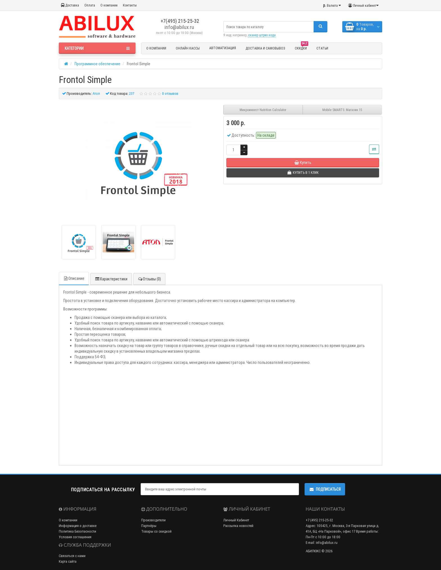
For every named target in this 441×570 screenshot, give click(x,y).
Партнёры (148, 525)
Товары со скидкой (156, 531)
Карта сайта (67, 561)
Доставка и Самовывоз (265, 48)
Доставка (70, 5)
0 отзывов (170, 93)
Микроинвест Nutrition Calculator (263, 110)
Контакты (130, 5)
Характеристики (111, 278)
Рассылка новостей (238, 525)
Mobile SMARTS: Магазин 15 (342, 110)
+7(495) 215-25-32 (179, 21)
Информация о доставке (77, 525)
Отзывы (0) (149, 278)
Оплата (89, 5)
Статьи (322, 48)
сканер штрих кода (262, 35)
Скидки (301, 47)
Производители (153, 520)
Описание (73, 278)
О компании (109, 5)
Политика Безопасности (77, 531)
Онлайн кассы (188, 48)
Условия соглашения (75, 537)
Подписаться (325, 489)
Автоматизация (222, 48)
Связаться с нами (72, 555)
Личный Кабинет (236, 520)
